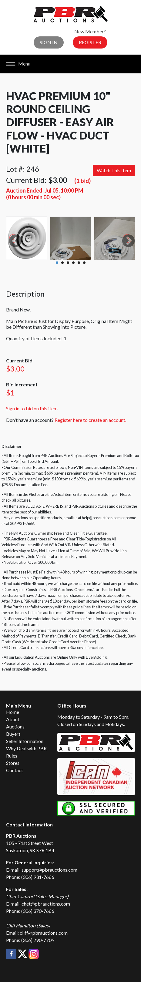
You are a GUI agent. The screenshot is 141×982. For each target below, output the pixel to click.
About (12, 719)
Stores (12, 763)
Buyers (13, 734)
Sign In (49, 42)
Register (90, 42)
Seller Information (24, 741)
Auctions (15, 726)
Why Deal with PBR (26, 748)
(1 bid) (82, 180)
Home (12, 712)
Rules (11, 755)
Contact (14, 770)
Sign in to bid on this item (32, 408)
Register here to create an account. (90, 420)
